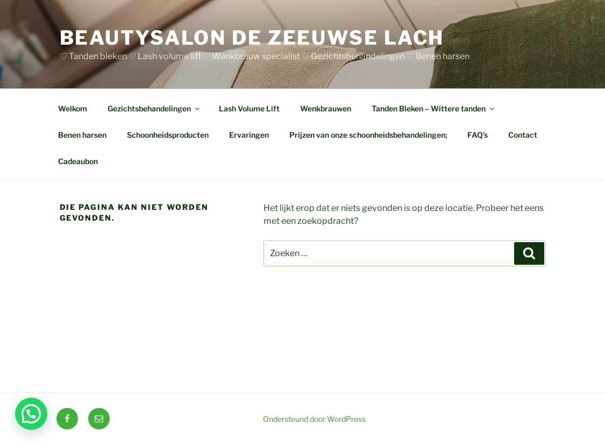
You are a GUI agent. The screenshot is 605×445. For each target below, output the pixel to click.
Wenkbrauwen (325, 108)
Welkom (72, 108)
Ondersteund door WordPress (314, 418)
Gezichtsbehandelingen (154, 108)
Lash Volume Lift (249, 108)
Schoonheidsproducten (168, 134)
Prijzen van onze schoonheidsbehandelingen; (368, 134)
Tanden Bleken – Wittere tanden (434, 108)
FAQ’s (477, 134)
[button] (31, 414)
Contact (522, 134)
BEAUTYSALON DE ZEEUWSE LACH (252, 38)
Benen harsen (82, 134)
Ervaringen (249, 134)
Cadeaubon (78, 161)
